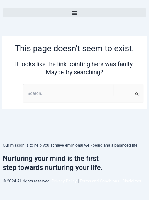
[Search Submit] (137, 94)
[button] (74, 13)
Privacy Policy (64, 181)
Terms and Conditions (100, 181)
